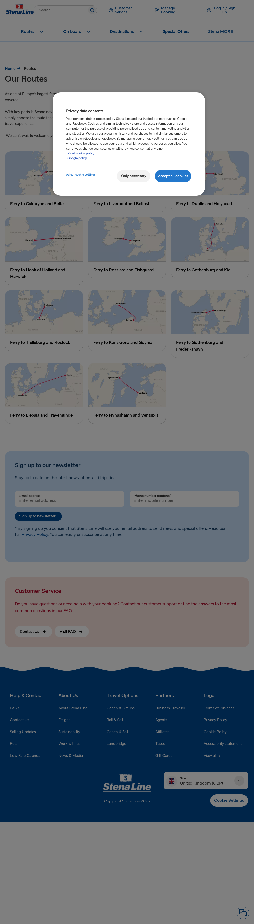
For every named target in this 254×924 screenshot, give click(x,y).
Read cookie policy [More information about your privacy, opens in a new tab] (80, 153)
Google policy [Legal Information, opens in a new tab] (77, 158)
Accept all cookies (173, 176)
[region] (129, 144)
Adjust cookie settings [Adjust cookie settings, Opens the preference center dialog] (80, 174)
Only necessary (133, 176)
